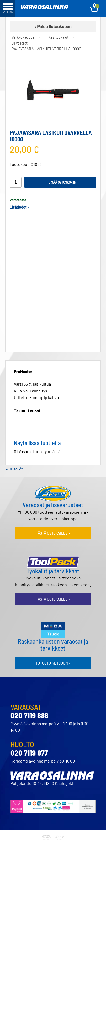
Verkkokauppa (23, 37)
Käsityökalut (58, 37)
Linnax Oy (14, 463)
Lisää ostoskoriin (62, 182)
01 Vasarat (20, 43)
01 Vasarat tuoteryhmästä (37, 447)
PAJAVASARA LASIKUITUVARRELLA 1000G (46, 49)
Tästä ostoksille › (53, 529)
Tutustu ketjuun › (52, 659)
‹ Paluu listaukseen (53, 26)
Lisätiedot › (19, 207)
